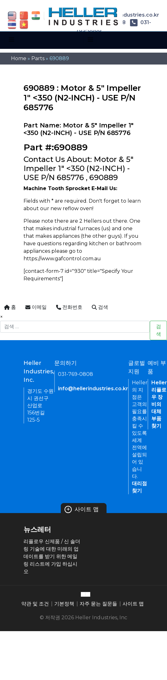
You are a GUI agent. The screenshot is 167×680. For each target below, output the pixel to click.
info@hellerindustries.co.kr (93, 389)
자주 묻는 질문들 (98, 604)
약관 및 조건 (35, 604)
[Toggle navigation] (11, 39)
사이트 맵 (82, 509)
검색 (158, 330)
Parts (37, 58)
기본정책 (64, 604)
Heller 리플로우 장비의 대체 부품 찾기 (159, 404)
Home (18, 58)
